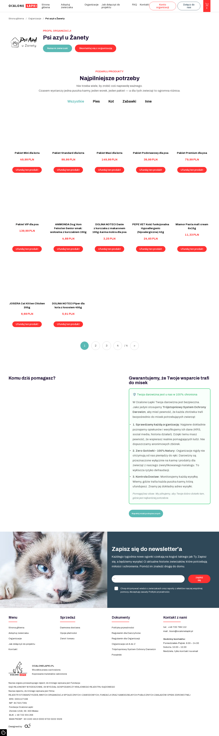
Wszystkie (75, 101)
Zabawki (129, 101)
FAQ (134, 4)
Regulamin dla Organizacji (126, 638)
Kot (111, 101)
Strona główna (46, 6)
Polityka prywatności (123, 627)
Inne (148, 101)
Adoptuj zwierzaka (67, 6)
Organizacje (92, 4)
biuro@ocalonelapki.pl (181, 631)
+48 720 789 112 (177, 627)
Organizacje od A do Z (124, 644)
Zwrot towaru (67, 638)
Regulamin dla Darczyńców (126, 633)
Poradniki (117, 654)
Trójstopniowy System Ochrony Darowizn (134, 649)
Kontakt (144, 4)
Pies (96, 101)
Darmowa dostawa (70, 627)
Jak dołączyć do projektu (110, 6)
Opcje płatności (68, 633)
